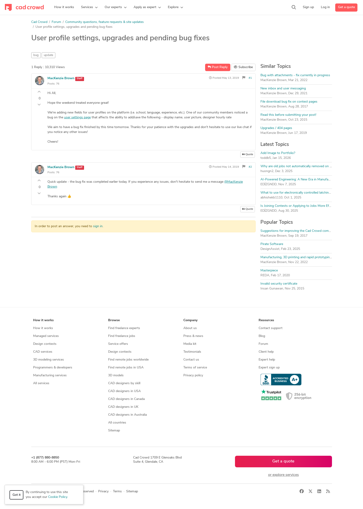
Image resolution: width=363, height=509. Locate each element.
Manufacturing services (50, 375)
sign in (98, 226)
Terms (117, 491)
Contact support (270, 328)
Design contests (44, 344)
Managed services (46, 336)
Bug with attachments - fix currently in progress (295, 75)
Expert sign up (269, 367)
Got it (17, 495)
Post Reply (218, 67)
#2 (250, 167)
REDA (264, 275)
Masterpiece (269, 270)
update (48, 55)
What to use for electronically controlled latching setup (300, 193)
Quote (247, 154)
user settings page (77, 117)
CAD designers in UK (123, 407)
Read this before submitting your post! (288, 115)
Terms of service (195, 367)
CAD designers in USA (124, 391)
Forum (56, 22)
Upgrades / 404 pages (276, 128)
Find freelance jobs (121, 336)
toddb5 (265, 158)
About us (190, 328)
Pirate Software (271, 244)
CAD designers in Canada (126, 399)
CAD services (42, 352)
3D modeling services (48, 359)
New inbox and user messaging (283, 88)
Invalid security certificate (278, 284)
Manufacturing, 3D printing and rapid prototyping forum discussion (308, 257)
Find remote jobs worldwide (128, 359)
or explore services (283, 475)
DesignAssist (269, 249)
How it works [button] (43, 320)
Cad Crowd (39, 22)
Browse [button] (114, 320)
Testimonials (192, 352)
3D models (116, 375)
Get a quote (346, 7)
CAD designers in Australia (127, 415)
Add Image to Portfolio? (277, 153)
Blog (262, 336)
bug (36, 55)
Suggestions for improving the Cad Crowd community (299, 231)
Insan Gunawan (271, 288)
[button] (89, 7)
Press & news (193, 336)
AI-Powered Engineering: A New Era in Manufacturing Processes (307, 179)
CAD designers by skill (124, 383)
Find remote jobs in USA (126, 367)
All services (41, 383)
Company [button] (190, 320)
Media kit (189, 344)
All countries (117, 422)
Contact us (191, 359)
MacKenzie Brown (60, 78)
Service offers (118, 344)
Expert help (267, 359)
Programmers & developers (52, 367)
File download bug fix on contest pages (288, 102)
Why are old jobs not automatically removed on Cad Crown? (303, 166)
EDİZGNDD (268, 184)
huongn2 (266, 171)
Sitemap (114, 430)
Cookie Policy (57, 497)
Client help (266, 352)
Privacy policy (193, 375)
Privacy (103, 491)
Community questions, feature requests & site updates (104, 22)
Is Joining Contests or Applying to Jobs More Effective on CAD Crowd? (311, 206)
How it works (43, 328)
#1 (250, 78)
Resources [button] (266, 320)
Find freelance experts (124, 328)
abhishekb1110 (271, 197)
